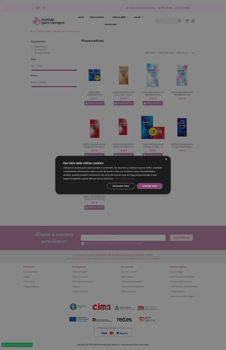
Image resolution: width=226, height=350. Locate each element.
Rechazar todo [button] (119, 186)
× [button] (166, 159)
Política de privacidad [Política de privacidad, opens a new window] (124, 178)
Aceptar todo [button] (149, 186)
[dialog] (113, 175)
